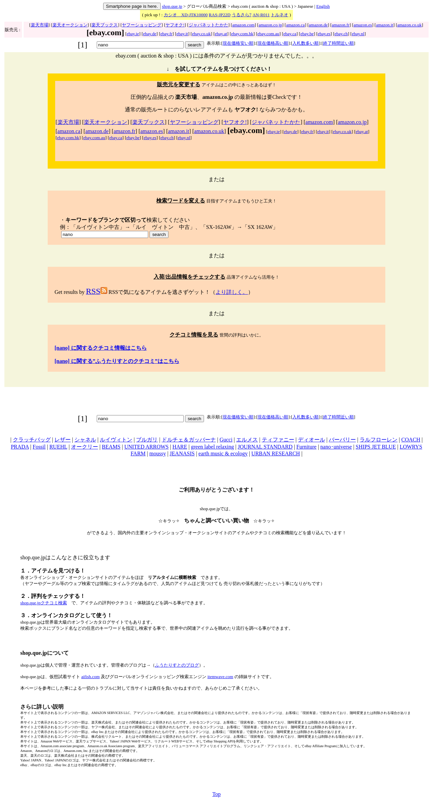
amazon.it (384, 24)
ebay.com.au (268, 33)
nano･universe (336, 447)
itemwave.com (220, 676)
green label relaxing (212, 447)
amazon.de (318, 24)
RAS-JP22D (219, 14)
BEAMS (111, 447)
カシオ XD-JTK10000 (186, 14)
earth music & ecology (223, 453)
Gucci (226, 439)
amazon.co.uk (409, 24)
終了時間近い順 (338, 43)
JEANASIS (182, 453)
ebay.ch (341, 33)
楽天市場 (39, 24)
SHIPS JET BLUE (376, 447)
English (323, 6)
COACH (410, 439)
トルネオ (279, 14)
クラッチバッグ (32, 439)
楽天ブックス (104, 24)
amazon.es (363, 24)
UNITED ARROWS (146, 447)
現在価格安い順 (238, 43)
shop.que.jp (172, 6)
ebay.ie (133, 33)
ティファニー (278, 439)
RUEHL (58, 447)
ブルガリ (147, 439)
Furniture (306, 447)
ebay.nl (358, 33)
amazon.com (243, 24)
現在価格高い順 (272, 43)
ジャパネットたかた (208, 24)
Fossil (38, 447)
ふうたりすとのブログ (177, 665)
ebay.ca (290, 33)
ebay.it (182, 33)
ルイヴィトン (116, 439)
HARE (180, 447)
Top (216, 794)
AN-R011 (261, 14)
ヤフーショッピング (141, 24)
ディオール (311, 439)
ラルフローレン (378, 439)
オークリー (84, 447)
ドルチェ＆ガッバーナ (189, 439)
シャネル (85, 439)
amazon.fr (340, 24)
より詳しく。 (231, 292)
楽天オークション (70, 24)
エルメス (247, 439)
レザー (62, 439)
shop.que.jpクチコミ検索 (43, 602)
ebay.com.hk (242, 33)
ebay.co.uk (201, 33)
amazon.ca (295, 24)
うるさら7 (242, 14)
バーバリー (342, 439)
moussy (157, 453)
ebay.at (221, 33)
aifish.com (90, 676)
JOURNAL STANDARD (265, 447)
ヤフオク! (174, 24)
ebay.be (307, 33)
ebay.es (324, 33)
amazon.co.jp (270, 24)
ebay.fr (166, 33)
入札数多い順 (305, 43)
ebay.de (149, 33)
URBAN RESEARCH (275, 453)
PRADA (20, 447)
